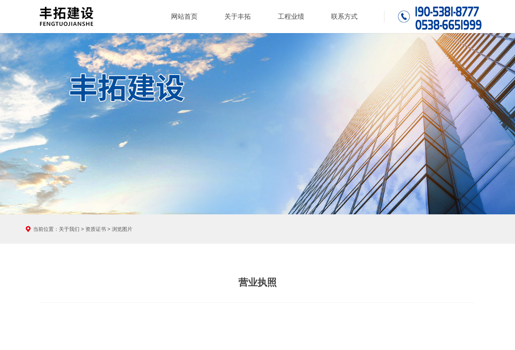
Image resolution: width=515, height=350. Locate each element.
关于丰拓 (237, 16)
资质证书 (95, 229)
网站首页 (184, 16)
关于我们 (69, 229)
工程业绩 (291, 16)
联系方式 (344, 16)
